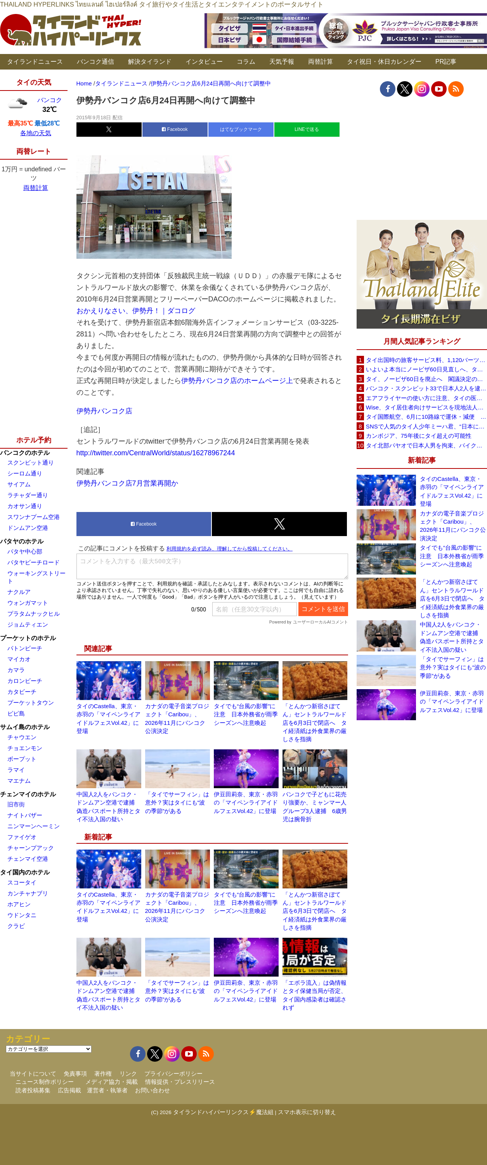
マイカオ (19, 659)
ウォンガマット (27, 602)
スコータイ (21, 882)
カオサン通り (24, 506)
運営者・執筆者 (107, 1090)
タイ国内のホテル (25, 872)
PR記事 (445, 61)
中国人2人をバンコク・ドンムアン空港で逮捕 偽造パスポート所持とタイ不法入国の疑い (452, 637)
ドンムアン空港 (27, 527)
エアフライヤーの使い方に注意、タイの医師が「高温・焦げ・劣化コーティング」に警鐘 (426, 398)
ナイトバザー (24, 815)
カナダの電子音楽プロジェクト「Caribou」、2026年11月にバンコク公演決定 (453, 526)
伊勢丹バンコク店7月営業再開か (127, 483)
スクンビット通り (30, 462)
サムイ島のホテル (25, 727)
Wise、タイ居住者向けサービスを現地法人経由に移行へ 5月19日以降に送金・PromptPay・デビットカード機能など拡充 (426, 407)
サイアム (19, 484)
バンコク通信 (95, 61)
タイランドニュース (35, 61)
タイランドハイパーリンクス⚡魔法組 (223, 1112)
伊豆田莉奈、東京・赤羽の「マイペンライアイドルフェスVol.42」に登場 (246, 802)
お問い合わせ (152, 1090)
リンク (128, 1073)
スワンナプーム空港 (33, 517)
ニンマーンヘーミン (33, 826)
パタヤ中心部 (24, 551)
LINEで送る (307, 129)
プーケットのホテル (28, 638)
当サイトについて (33, 1073)
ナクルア (19, 592)
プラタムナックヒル (33, 613)
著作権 (103, 1073)
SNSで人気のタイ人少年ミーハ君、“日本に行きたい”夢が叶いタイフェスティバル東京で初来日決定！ (426, 426)
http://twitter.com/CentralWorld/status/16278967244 (155, 453)
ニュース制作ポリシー (45, 1081)
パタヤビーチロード (33, 562)
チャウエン (21, 737)
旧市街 (16, 804)
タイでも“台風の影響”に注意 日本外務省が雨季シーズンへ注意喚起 (246, 714)
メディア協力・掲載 (111, 1081)
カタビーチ (21, 691)
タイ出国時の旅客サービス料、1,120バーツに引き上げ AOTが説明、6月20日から (426, 360)
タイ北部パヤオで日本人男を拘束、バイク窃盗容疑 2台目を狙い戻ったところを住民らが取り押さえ (426, 445)
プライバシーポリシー (173, 1073)
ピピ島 (16, 713)
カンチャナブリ (27, 893)
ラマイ (16, 769)
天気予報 (281, 61)
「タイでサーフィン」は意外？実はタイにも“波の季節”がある (177, 802)
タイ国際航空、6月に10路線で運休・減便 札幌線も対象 (426, 416)
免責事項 (75, 1073)
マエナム (19, 780)
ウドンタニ (21, 915)
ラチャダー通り (27, 495)
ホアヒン (19, 904)
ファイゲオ (21, 837)
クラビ (16, 926)
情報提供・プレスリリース (180, 1081)
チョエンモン (24, 748)
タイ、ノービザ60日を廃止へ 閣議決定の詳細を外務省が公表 (426, 379)
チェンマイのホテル (28, 794)
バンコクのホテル (25, 452)
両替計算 (320, 61)
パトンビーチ (24, 648)
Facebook (174, 129)
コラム (246, 61)
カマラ (16, 670)
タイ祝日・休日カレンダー (384, 61)
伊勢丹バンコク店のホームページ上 (237, 381)
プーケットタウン (30, 702)
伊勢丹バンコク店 (104, 411)
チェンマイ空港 (27, 858)
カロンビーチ (24, 680)
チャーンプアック (30, 848)
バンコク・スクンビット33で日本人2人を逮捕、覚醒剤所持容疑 (426, 388)
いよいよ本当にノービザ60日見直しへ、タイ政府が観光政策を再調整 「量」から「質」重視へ (426, 369)
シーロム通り (24, 473)
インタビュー (204, 61)
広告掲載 (69, 1090)
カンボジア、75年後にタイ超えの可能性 (418, 435)
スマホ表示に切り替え (307, 1112)
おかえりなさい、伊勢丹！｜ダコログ (135, 311)
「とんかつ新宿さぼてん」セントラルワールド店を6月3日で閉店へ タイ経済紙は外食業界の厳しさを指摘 (314, 723)
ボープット (21, 759)
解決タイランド (150, 61)
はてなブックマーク (241, 129)
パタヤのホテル (21, 541)
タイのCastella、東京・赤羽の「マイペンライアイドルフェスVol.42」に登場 (452, 491)
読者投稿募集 (33, 1090)
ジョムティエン (27, 624)
